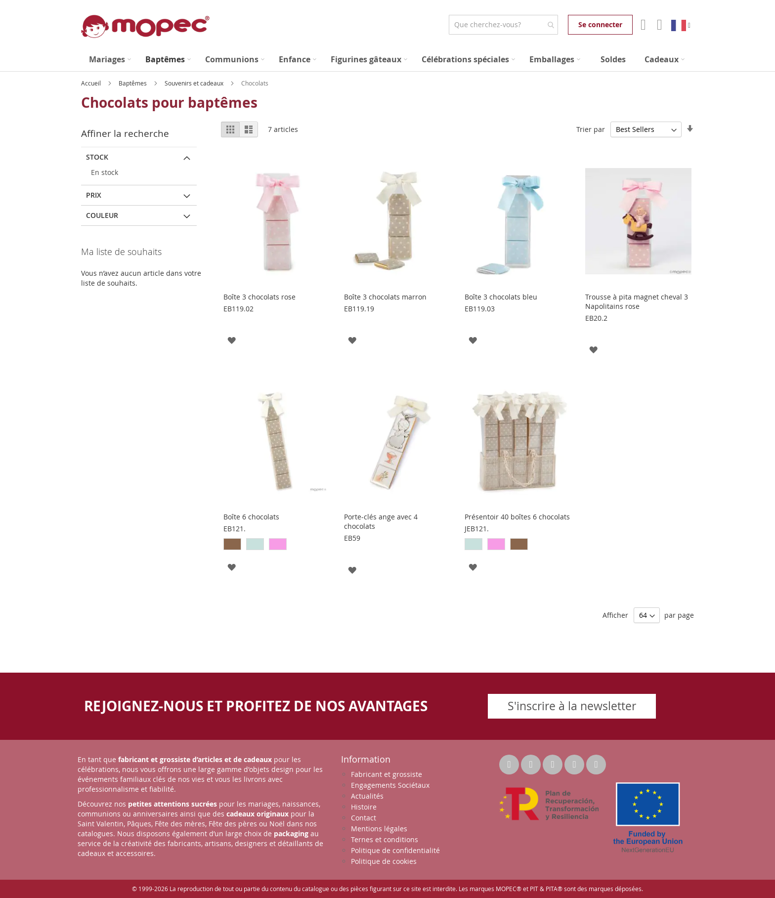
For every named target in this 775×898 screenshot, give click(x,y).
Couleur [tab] (102, 215)
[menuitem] (110, 59)
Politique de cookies (384, 861)
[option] (232, 544)
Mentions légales (379, 828)
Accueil (91, 83)
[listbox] (276, 545)
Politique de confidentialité (395, 850)
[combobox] (503, 25)
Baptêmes (133, 83)
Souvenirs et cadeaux (195, 83)
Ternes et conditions (384, 839)
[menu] (387, 59)
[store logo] (145, 26)
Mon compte (642, 25)
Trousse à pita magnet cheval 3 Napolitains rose (636, 301)
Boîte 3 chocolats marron (385, 296)
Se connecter (600, 24)
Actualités (367, 796)
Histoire (364, 807)
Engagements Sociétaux (390, 785)
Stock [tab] (97, 157)
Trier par (590, 129)
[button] (231, 339)
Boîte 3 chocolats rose (259, 296)
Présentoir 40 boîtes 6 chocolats (517, 516)
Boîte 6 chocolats (251, 516)
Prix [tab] (93, 195)
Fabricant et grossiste (386, 774)
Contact (363, 817)
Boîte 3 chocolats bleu (501, 296)
